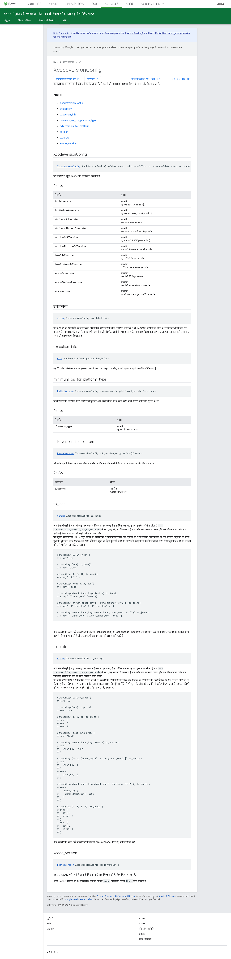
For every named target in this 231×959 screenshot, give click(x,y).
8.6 (163, 79)
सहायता (142, 923)
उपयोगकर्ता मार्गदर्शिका (75, 4)
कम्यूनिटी (129, 4)
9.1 (148, 79)
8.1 (189, 79)
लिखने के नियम (24, 20)
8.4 (173, 79)
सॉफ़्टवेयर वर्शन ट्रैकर (147, 928)
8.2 (184, 79)
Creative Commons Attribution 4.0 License (116, 896)
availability (66, 108)
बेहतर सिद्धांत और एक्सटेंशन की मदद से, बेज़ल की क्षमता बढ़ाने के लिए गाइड (49, 14)
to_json (64, 131)
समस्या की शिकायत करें (68, 79)
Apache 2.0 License (167, 896)
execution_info (68, 114)
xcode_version (68, 143)
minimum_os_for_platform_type (78, 120)
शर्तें (48, 952)
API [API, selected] (64, 20)
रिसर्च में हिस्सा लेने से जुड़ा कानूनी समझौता (172, 33)
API (79, 62)
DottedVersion (65, 391)
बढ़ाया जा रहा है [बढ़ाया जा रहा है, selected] (111, 4)
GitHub (221, 4)
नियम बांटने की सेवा (46, 20)
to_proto (64, 137)
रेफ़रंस (94, 4)
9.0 (153, 79)
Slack (142, 934)
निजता (56, 952)
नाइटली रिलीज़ (138, 79)
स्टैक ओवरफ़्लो (145, 939)
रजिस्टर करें (65, 37)
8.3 (178, 79)
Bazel (56, 62)
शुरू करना (53, 4)
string (61, 318)
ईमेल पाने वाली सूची (135, 33)
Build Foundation (61, 33)
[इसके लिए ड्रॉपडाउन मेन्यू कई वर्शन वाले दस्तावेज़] (164, 4)
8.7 (158, 79)
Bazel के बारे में (34, 4)
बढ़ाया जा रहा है (68, 62)
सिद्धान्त (7, 20)
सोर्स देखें (93, 79)
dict (59, 358)
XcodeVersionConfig (71, 103)
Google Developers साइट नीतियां (79, 899)
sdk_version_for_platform (74, 126)
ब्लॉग (49, 923)
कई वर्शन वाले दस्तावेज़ (150, 4)
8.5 (168, 79)
